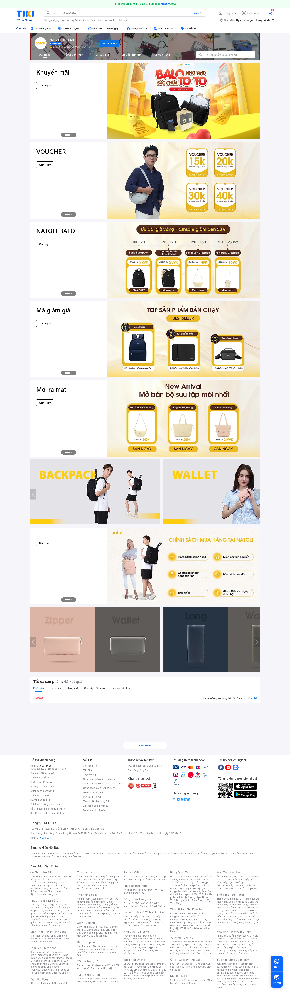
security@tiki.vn (56, 813)
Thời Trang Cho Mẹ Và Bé (44, 876)
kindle (177, 853)
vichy (64, 856)
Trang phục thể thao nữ (229, 898)
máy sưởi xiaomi (240, 975)
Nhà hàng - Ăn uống (187, 947)
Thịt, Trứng (47, 904)
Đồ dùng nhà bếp (39, 983)
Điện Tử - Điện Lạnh (229, 872)
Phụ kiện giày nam (93, 952)
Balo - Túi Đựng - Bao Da (236, 944)
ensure (96, 853)
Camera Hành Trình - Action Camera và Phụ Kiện (237, 941)
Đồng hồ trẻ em (158, 906)
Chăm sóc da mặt (39, 952)
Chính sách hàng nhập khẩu (45, 804)
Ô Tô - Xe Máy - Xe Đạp (185, 959)
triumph (157, 853)
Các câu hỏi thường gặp (42, 773)
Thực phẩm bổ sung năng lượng (238, 921)
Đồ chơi (63, 876)
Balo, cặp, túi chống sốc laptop (145, 878)
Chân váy (99, 882)
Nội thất (139, 941)
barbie (78, 853)
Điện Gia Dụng (39, 979)
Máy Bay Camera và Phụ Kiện (237, 952)
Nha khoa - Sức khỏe (190, 950)
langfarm (46, 856)
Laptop (153, 925)
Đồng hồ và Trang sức (138, 899)
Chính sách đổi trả (39, 795)
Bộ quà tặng (139, 978)
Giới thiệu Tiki (90, 765)
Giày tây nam (100, 946)
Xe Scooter (199, 966)
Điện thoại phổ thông (47, 938)
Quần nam (97, 898)
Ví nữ (111, 965)
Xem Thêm (145, 745)
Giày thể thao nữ (243, 919)
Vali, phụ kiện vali (156, 879)
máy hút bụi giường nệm (236, 977)
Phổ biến (38, 688)
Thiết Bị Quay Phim (235, 950)
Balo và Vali (131, 872)
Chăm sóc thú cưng (134, 963)
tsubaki (78, 856)
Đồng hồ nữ (142, 903)
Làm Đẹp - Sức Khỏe (43, 947)
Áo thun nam (83, 898)
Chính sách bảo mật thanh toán (99, 779)
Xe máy (180, 966)
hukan (56, 856)
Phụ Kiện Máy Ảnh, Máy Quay (232, 935)
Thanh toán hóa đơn (180, 941)
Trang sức (129, 903)
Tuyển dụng (89, 774)
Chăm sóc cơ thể (46, 957)
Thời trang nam (87, 894)
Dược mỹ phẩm (60, 972)
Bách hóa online (186, 891)
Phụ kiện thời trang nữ (135, 889)
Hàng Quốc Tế (179, 872)
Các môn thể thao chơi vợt (237, 915)
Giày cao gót (84, 926)
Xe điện (201, 963)
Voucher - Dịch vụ (181, 937)
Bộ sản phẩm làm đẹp (49, 971)
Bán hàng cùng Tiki (138, 770)
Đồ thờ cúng (135, 950)
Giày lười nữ (105, 932)
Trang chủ (229, 13)
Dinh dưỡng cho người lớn (49, 888)
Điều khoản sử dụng (93, 792)
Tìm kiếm (197, 13)
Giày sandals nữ (95, 929)
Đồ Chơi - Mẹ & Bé (41, 872)
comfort (242, 853)
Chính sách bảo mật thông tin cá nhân (103, 783)
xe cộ (65, 20)
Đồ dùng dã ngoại (238, 901)
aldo (148, 853)
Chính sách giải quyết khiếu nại (99, 788)
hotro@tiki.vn (58, 808)
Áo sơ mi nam (98, 901)
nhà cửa (102, 20)
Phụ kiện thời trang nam (143, 891)
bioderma (114, 853)
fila (70, 856)
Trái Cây (34, 904)
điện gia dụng (51, 20)
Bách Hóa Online (134, 959)
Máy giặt (227, 882)
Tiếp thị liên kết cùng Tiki (96, 801)
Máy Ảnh (244, 953)
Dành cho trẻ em (46, 919)
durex (104, 853)
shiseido (35, 856)
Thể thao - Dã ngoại (185, 882)
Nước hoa (42, 969)
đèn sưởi (232, 963)
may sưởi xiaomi (233, 972)
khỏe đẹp (89, 20)
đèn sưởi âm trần (232, 984)
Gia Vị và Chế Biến (139, 969)
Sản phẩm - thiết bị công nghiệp (191, 896)
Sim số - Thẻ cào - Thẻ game (197, 953)
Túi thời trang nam (88, 974)
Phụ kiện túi (110, 968)
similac (232, 853)
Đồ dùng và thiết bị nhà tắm (145, 944)
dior (43, 853)
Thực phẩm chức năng (48, 955)
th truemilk (67, 853)
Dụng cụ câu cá (232, 910)
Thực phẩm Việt (58, 907)
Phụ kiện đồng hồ (139, 906)
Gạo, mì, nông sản (47, 913)
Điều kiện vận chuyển (94, 810)
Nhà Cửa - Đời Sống (136, 931)
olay (224, 853)
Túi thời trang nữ (87, 961)
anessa (206, 853)
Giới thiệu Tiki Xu (92, 796)
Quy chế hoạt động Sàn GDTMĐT (146, 765)
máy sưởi (221, 963)
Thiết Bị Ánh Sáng (237, 938)
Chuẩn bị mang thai (47, 894)
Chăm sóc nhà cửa (50, 925)
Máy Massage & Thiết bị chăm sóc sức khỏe (51, 959)
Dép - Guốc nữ (100, 926)
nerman (186, 853)
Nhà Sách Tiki (179, 976)
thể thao (122, 20)
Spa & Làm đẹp (193, 944)
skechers (139, 853)
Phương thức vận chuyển (43, 786)
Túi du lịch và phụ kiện (142, 876)
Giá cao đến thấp (121, 688)
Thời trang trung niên (94, 888)
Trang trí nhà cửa (132, 935)
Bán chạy (55, 688)
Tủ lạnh (227, 879)
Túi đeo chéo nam (95, 978)
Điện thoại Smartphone (42, 935)
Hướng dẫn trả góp (40, 799)
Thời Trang (199, 876)
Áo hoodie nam (91, 904)
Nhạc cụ (148, 950)
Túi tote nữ (96, 968)
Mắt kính (152, 889)
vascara (34, 853)
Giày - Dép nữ (86, 922)
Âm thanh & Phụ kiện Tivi (230, 876)
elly (124, 853)
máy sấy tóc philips (239, 966)
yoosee (216, 853)
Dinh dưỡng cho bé (47, 885)
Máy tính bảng (45, 941)
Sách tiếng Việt (178, 980)
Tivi (225, 885)
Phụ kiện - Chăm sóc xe (183, 963)
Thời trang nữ (85, 872)
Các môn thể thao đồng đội (238, 913)
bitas (251, 853)
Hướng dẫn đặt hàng (41, 782)
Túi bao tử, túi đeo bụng (105, 981)
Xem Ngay (45, 85)
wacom (196, 853)
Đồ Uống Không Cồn (143, 975)
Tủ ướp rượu (250, 888)
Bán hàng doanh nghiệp (95, 805)
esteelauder (53, 853)
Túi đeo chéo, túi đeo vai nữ (92, 965)
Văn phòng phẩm (197, 980)
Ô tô (188, 966)
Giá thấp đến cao (94, 688)
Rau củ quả (42, 907)
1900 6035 (45, 837)
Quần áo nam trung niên (96, 913)
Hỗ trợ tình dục (57, 969)
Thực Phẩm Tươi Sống (44, 900)
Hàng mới (72, 688)
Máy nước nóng (237, 885)
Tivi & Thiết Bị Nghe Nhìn (189, 899)
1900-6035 (45, 765)
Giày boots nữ (89, 932)
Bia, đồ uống (42, 916)
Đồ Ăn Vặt (135, 972)
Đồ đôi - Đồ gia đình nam (101, 907)
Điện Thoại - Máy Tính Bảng (48, 931)
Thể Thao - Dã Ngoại (230, 894)
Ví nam (80, 978)
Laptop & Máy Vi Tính (195, 894)
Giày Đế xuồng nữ (97, 935)
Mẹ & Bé (190, 888)
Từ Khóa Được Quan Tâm (233, 959)
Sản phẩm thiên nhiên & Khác (49, 962)
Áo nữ (80, 876)
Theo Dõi (109, 43)
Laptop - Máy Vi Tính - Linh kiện (144, 912)
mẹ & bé (76, 20)
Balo (126, 876)
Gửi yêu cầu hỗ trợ (39, 777)
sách (112, 20)
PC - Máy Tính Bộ (138, 925)
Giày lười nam (84, 946)
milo (130, 853)
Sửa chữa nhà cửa (139, 938)
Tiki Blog (88, 770)
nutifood (167, 853)
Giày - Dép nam (87, 942)
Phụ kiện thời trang (136, 885)
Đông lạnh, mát (53, 910)
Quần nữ (99, 876)
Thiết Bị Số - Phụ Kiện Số (186, 909)
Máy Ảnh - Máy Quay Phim (234, 931)
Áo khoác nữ (102, 879)
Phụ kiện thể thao (238, 904)
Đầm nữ (89, 876)
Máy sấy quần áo (233, 888)
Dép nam (94, 949)
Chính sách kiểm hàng (42, 791)
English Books (188, 983)
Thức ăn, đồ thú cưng (47, 922)
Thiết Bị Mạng (141, 922)
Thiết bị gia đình (59, 983)
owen (87, 853)
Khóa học (198, 941)
